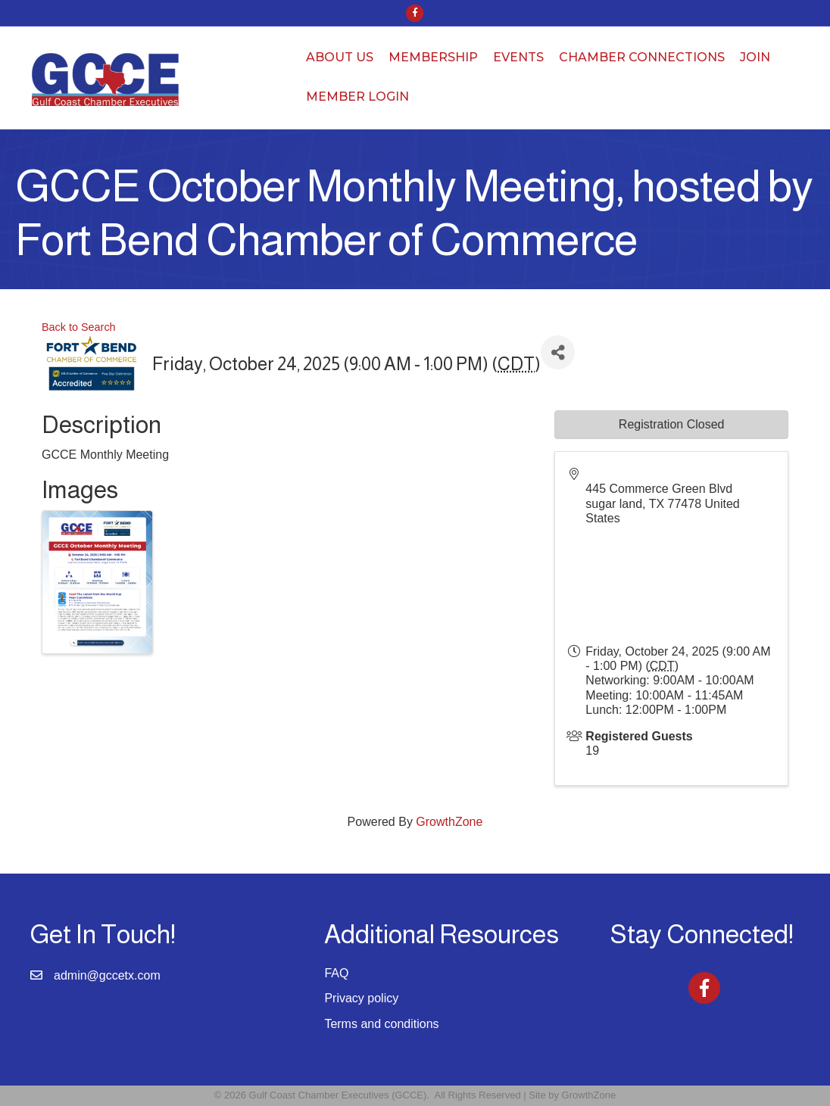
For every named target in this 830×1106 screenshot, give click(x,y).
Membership (433, 57)
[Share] (558, 352)
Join (755, 57)
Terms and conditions (381, 1023)
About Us (339, 57)
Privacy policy (361, 998)
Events (518, 57)
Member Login (357, 96)
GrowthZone (449, 821)
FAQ (336, 973)
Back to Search (79, 327)
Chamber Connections (642, 57)
